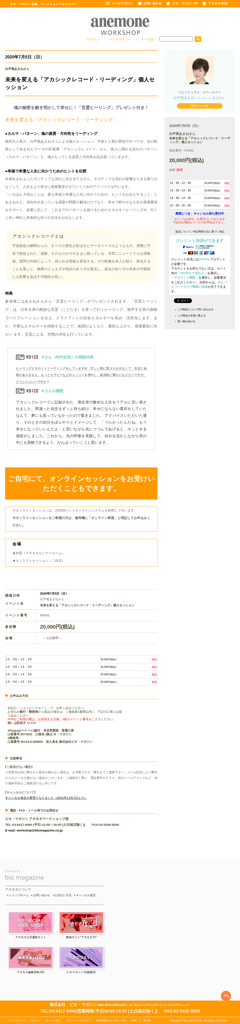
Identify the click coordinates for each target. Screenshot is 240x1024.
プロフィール (200, 106)
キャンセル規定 (86, 895)
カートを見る (53, 1020)
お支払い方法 (63, 895)
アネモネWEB (218, 3)
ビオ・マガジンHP (185, 3)
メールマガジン (122, 3)
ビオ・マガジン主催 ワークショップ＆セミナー (43, 4)
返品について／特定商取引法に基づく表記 (199, 231)
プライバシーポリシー (78, 1020)
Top (226, 988)
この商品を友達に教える (191, 315)
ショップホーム (19, 895)
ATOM (147, 1020)
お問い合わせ (152, 3)
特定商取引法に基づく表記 (111, 1020)
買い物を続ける (186, 321)
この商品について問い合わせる (195, 309)
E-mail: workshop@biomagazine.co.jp (34, 830)
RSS (134, 1020)
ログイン (92, 39)
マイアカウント (120, 39)
